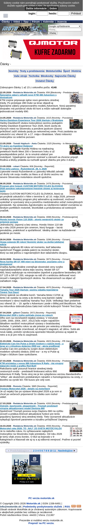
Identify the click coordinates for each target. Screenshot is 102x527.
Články (6, 21)
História (76, 71)
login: (32, 13)
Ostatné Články (45, 80)
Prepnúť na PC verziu (41, 523)
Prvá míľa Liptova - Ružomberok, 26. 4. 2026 (23, 169)
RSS (67, 506)
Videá (16, 21)
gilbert (16, 312)
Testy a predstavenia (32, 71)
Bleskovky (47, 76)
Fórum (36, 21)
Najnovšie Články (65, 76)
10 (51, 450)
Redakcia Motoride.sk (24, 92)
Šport (66, 71)
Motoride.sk (33, 503)
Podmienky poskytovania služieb (42, 506)
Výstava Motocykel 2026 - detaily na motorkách (25, 388)
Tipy (25, 21)
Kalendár (48, 21)
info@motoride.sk (10, 506)
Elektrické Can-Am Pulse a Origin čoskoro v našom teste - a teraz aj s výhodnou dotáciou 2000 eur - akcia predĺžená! (31, 344)
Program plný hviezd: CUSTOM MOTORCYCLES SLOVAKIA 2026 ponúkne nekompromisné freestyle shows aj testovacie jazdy (32, 188)
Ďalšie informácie (36, 8)
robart (16, 166)
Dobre (53, 8)
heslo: (53, 13)
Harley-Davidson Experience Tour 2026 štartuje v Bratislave (31, 120)
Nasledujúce (65, 450)
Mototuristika (54, 71)
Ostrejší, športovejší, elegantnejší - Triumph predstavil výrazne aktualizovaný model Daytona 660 (29, 407)
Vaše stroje (20, 76)
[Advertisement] (38, 489)
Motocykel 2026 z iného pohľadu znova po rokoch (26, 315)
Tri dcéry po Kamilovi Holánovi (16, 146)
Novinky (13, 71)
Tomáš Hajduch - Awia (25, 143)
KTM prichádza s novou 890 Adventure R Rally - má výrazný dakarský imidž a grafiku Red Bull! (31, 364)
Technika (34, 76)
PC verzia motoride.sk (41, 498)
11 (54, 450)
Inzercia (62, 21)
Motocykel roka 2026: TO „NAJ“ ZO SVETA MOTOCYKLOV (31, 428)
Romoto (17, 386)
